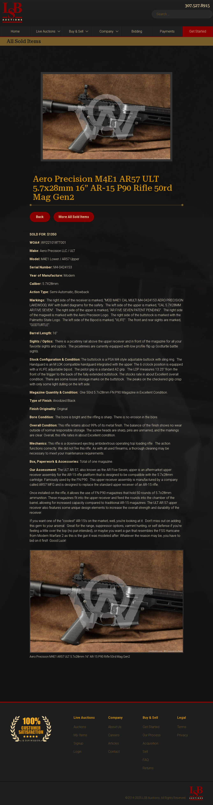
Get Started (151, 727)
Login (77, 752)
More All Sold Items (74, 217)
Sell (145, 752)
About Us (114, 727)
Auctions (80, 727)
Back (40, 217)
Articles (113, 743)
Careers (113, 735)
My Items (80, 735)
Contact (114, 752)
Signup (78, 743)
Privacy (182, 735)
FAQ (146, 760)
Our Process (152, 735)
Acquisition (150, 743)
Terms (181, 727)
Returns (148, 768)
